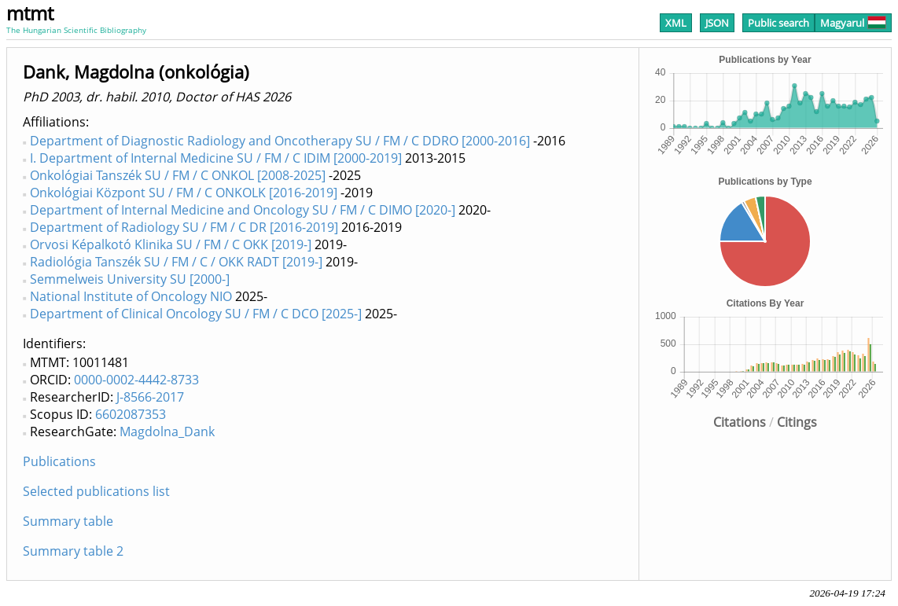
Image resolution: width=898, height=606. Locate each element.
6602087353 (130, 414)
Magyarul (853, 23)
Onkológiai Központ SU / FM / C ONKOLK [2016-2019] (183, 192)
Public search (778, 23)
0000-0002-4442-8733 (136, 379)
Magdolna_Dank (167, 431)
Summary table (68, 521)
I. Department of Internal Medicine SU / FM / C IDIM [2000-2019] (216, 158)
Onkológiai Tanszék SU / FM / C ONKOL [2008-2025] (178, 175)
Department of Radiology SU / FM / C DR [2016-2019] (184, 227)
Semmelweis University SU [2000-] (130, 279)
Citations (739, 422)
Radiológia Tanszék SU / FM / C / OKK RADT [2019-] (176, 261)
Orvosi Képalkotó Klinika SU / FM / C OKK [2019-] (170, 244)
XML (675, 23)
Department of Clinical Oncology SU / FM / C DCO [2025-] (196, 313)
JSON (717, 23)
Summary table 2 (73, 551)
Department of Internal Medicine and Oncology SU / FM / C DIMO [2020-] (242, 210)
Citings (797, 422)
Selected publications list (96, 491)
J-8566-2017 (150, 397)
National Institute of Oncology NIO (131, 296)
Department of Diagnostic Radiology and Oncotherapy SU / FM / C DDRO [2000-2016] (280, 140)
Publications (59, 461)
